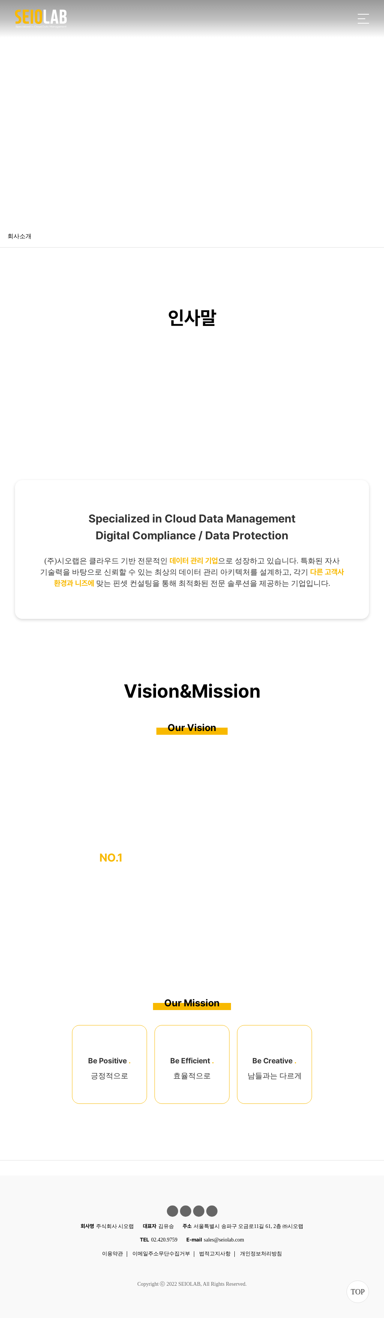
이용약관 (112, 1253)
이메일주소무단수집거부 (161, 1253)
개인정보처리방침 (261, 1253)
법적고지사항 (215, 1253)
